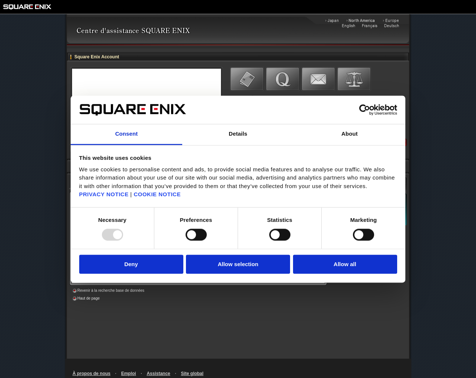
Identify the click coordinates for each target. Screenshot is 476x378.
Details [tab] (238, 134)
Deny (131, 264)
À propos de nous (91, 373)
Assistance (158, 373)
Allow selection (238, 264)
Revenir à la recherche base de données (110, 290)
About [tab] (349, 134)
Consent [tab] (126, 134)
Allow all (345, 264)
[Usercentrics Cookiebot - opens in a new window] (364, 109)
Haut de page (88, 298)
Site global (192, 373)
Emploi (128, 373)
